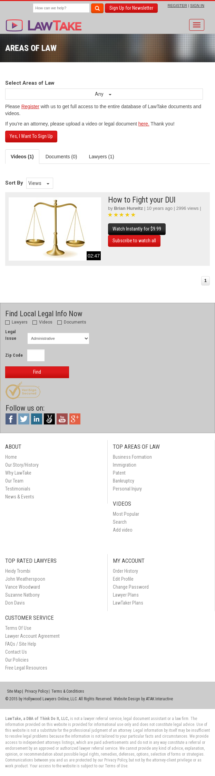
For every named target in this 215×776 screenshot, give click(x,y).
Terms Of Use (18, 628)
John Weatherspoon (25, 579)
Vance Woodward (22, 587)
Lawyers (16, 322)
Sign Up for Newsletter (131, 8)
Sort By (14, 183)
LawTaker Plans (128, 603)
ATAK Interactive (159, 698)
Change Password (131, 587)
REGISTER (177, 5)
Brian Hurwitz (128, 208)
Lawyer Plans (126, 595)
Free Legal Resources (26, 668)
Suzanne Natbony (22, 595)
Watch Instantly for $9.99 (137, 229)
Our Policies (17, 660)
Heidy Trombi (17, 571)
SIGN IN (197, 5)
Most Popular (126, 514)
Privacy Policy (36, 691)
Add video (123, 530)
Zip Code (14, 355)
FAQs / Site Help (20, 644)
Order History (125, 571)
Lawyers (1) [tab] (101, 156)
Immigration (124, 465)
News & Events (19, 496)
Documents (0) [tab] (61, 156)
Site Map (14, 691)
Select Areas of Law (30, 83)
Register (30, 106)
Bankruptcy (123, 481)
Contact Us (16, 652)
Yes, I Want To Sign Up (31, 136)
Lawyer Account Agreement (32, 636)
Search (120, 522)
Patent (119, 473)
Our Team (14, 481)
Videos (42, 322)
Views (38, 183)
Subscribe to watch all (134, 240)
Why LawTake (18, 473)
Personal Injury (127, 489)
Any (103, 94)
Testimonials (17, 489)
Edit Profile (123, 579)
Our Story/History (22, 465)
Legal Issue (10, 335)
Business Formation (132, 457)
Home (11, 457)
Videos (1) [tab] (22, 156)
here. (143, 124)
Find (37, 372)
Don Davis (15, 603)
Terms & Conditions (67, 691)
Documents (71, 322)
